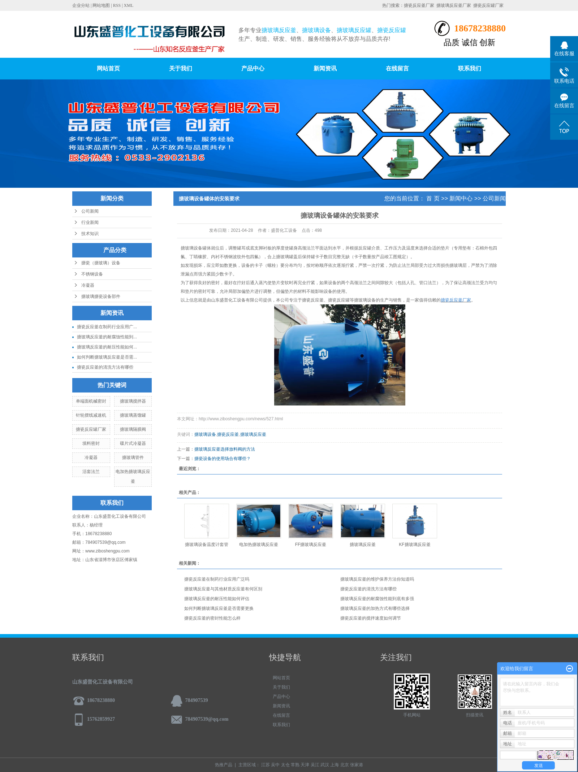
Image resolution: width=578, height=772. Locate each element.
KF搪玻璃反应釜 (414, 544)
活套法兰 (91, 471)
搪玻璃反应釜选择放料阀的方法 (224, 449)
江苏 (265, 764)
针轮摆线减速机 (91, 415)
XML (129, 5)
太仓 (285, 764)
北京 (344, 764)
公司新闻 (90, 211)
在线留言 (397, 68)
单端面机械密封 (91, 401)
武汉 (324, 764)
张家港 (356, 764)
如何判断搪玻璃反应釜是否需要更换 (219, 608)
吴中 (275, 764)
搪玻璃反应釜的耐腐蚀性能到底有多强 (377, 598)
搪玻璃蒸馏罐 (133, 415)
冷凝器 (87, 285)
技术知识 (90, 233)
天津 (305, 764)
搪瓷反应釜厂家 (419, 5)
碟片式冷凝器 (133, 443)
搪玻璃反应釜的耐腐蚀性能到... (107, 336)
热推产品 (223, 764)
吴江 (315, 764)
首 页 (432, 198)
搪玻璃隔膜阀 (133, 429)
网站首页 (108, 68)
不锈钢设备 (92, 274)
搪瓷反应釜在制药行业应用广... (107, 326)
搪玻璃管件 (133, 457)
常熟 (295, 764)
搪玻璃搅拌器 (133, 401)
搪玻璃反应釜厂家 (453, 5)
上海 (334, 764)
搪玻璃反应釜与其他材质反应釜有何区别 (223, 588)
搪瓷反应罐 (339, 300)
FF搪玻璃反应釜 (311, 544)
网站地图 (101, 5)
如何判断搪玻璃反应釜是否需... (107, 357)
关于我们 (180, 68)
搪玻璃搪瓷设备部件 (100, 296)
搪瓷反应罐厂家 (488, 5)
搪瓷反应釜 (313, 300)
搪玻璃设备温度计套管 (206, 544)
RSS (117, 5)
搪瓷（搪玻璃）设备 (100, 262)
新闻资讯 (325, 68)
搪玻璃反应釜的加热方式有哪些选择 (375, 608)
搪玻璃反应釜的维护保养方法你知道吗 (377, 579)
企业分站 (81, 5)
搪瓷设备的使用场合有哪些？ (222, 458)
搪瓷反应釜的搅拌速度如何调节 (370, 618)
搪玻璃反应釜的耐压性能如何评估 (216, 598)
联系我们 (469, 68)
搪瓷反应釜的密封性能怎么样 (212, 618)
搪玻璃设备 (191, 248)
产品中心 (252, 68)
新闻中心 (461, 198)
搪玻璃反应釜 (253, 434)
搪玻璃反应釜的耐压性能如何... (107, 347)
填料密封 (91, 443)
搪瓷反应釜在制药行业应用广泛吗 (216, 579)
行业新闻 (90, 222)
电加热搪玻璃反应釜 (258, 544)
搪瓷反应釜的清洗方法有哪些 (105, 367)
